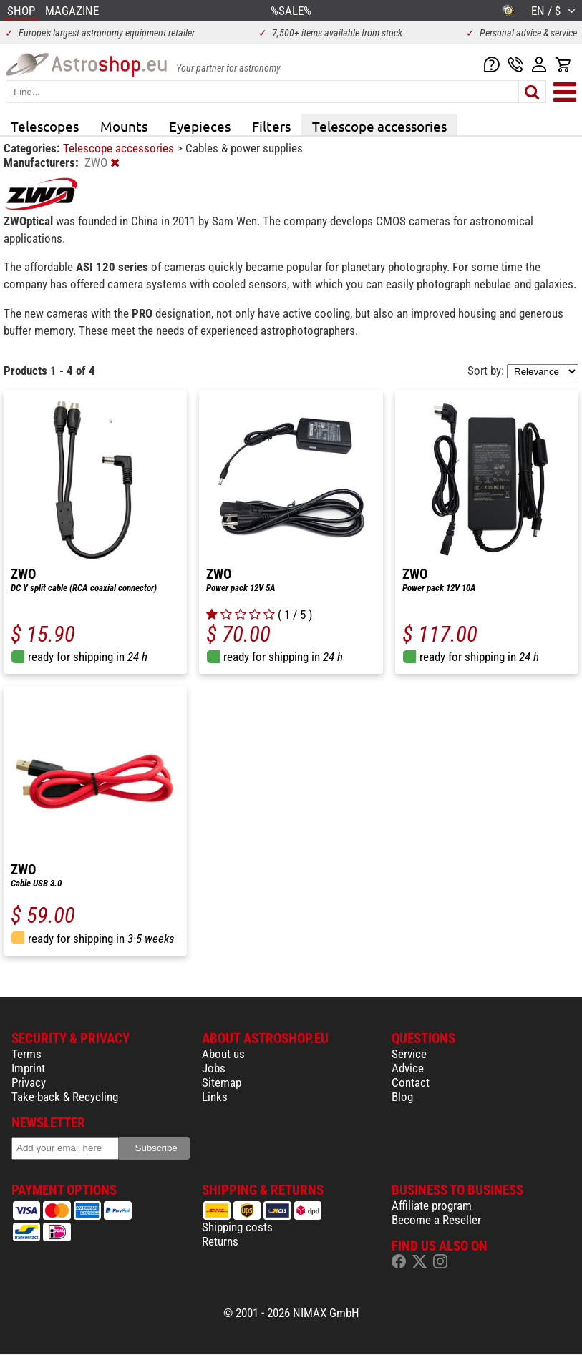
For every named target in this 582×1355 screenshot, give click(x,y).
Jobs (213, 1068)
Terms (26, 1054)
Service (409, 1054)
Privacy (28, 1082)
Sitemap (221, 1082)
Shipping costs (237, 1227)
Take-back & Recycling (64, 1097)
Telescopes (45, 125)
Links (215, 1097)
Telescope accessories (379, 125)
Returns (220, 1241)
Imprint (28, 1068)
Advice (408, 1068)
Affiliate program (432, 1205)
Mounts (123, 125)
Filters (271, 125)
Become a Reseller (436, 1220)
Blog (402, 1097)
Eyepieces (200, 125)
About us (223, 1054)
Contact (411, 1082)
